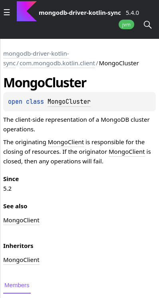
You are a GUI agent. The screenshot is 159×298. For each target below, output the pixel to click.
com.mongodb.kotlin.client (57, 63)
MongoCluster (69, 102)
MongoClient (66, 142)
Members (17, 285)
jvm (126, 25)
